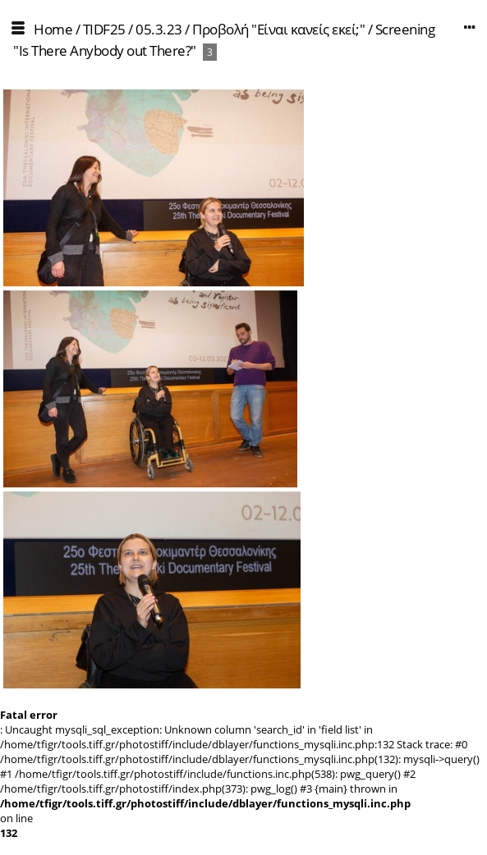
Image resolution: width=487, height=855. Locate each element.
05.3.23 (159, 29)
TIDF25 (104, 29)
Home (53, 29)
